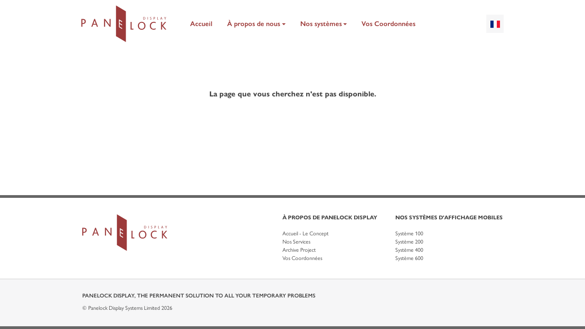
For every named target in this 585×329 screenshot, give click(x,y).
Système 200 (409, 242)
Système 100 (409, 233)
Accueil (201, 24)
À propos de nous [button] (253, 24)
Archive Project (299, 250)
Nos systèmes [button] (321, 24)
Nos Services (296, 242)
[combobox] (495, 24)
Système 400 (409, 250)
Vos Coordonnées (388, 24)
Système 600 (409, 258)
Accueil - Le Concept (305, 233)
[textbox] (495, 23)
